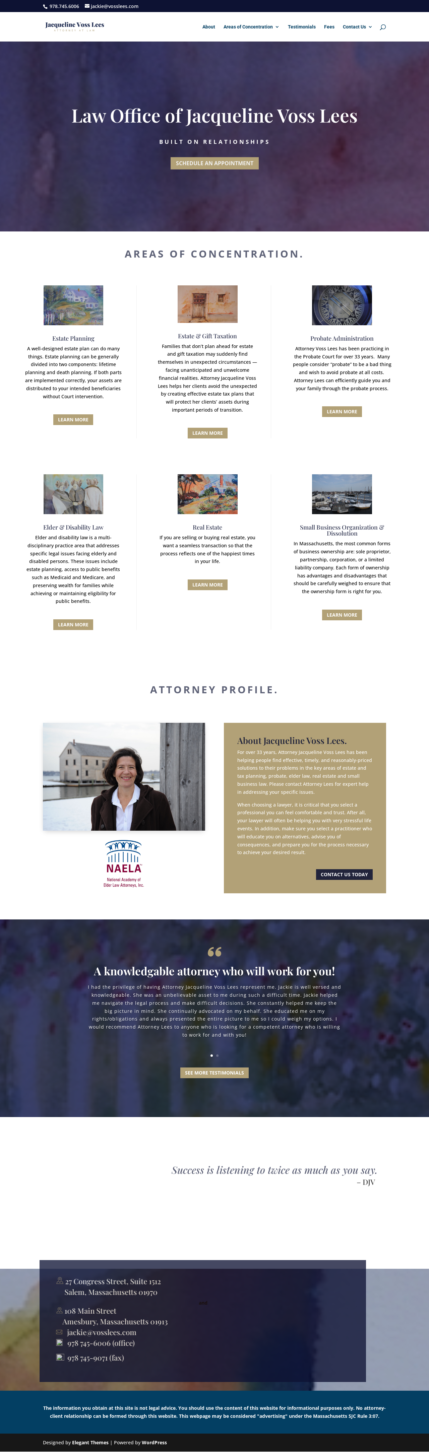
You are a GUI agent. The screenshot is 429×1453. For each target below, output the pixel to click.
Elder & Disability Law (73, 527)
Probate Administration (342, 338)
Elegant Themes (90, 1442)
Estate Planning (73, 338)
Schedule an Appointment (214, 164)
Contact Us (354, 26)
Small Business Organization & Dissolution (342, 530)
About (208, 26)
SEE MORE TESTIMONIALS (214, 1072)
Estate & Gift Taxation (207, 336)
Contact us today (344, 874)
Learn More (73, 419)
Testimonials (302, 26)
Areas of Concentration (248, 26)
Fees (329, 26)
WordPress (154, 1442)
